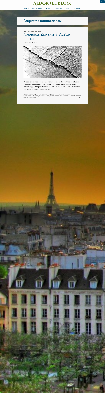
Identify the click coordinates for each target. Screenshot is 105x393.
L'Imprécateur (55, 94)
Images (48, 8)
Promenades (58, 8)
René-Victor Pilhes (56, 96)
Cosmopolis (41, 94)
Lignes (68, 8)
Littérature (29, 31)
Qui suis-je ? (77, 8)
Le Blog (26, 8)
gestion (47, 94)
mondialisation (66, 94)
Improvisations (37, 8)
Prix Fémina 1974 (44, 96)
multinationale (28, 96)
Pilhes (36, 96)
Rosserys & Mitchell (69, 96)
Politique (37, 31)
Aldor (35, 42)
